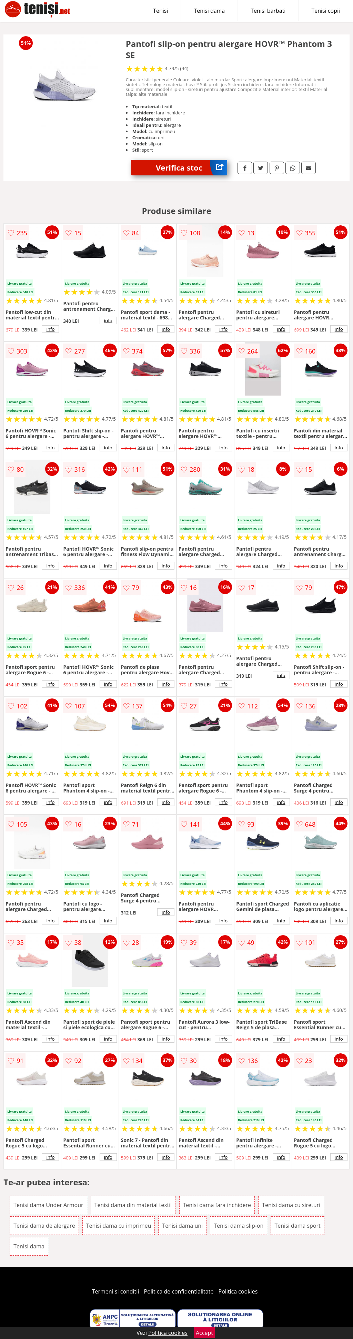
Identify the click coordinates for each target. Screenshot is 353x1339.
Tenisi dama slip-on (238, 1225)
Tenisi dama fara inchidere (217, 1205)
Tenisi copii (325, 10)
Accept (204, 1333)
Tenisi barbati (268, 10)
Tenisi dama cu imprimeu (118, 1225)
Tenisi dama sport (297, 1225)
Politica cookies (238, 1291)
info (50, 329)
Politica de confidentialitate (179, 1291)
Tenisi (160, 10)
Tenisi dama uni (182, 1225)
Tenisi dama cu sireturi (291, 1205)
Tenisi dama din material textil (133, 1205)
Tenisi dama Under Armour (48, 1205)
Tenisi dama (209, 10)
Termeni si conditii (115, 1291)
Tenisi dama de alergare (44, 1225)
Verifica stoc (191, 167)
